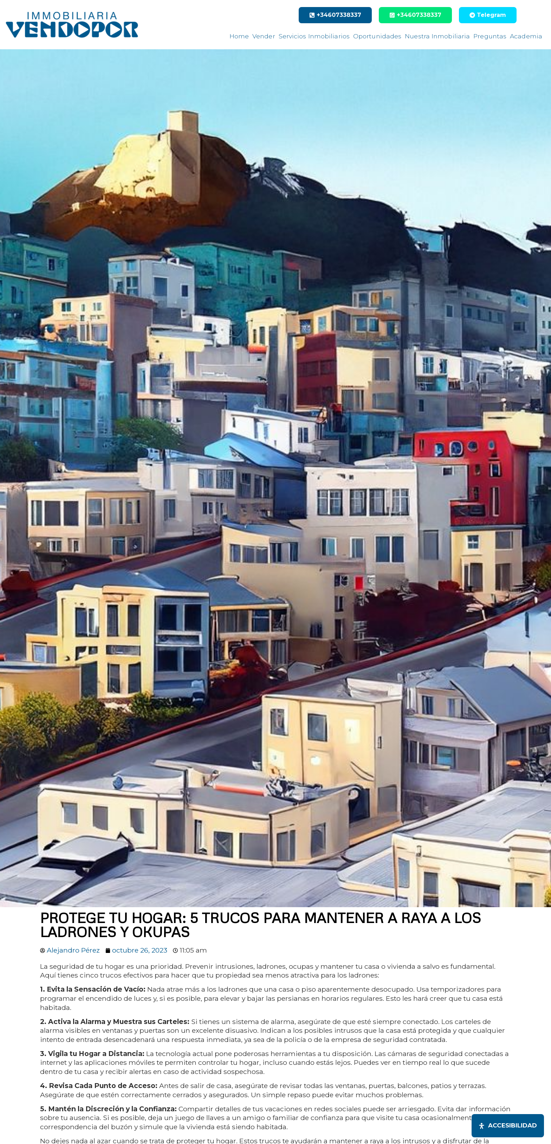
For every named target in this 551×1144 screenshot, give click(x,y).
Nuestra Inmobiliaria (437, 36)
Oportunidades (377, 36)
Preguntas (489, 36)
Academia (526, 36)
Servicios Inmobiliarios (314, 36)
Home (239, 36)
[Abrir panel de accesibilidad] (508, 1125)
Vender (263, 36)
